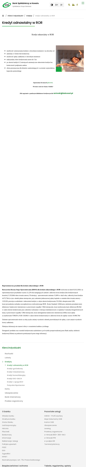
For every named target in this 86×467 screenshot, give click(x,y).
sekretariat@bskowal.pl (12, 424)
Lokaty (8, 281)
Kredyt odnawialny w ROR (17, 288)
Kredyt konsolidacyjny (16, 298)
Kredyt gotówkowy (15, 292)
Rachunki (9, 277)
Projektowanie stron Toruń (40, 464)
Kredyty (8, 285)
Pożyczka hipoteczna (16, 308)
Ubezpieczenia (11, 316)
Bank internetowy (13, 320)
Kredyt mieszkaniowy (16, 295)
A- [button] (61, 4)
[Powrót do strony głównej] (3, 16)
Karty (7, 312)
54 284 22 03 (10, 420)
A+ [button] (56, 4)
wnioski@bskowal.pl (63, 93)
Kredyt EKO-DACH (14, 302)
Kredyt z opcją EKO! (15, 305)
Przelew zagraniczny (14, 324)
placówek (50, 82)
